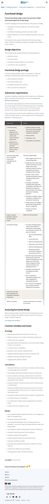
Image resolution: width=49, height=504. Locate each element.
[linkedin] (16, 497)
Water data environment (11, 480)
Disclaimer (23, 500)
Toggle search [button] (46, 2)
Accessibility (17, 500)
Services (7, 477)
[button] (2, 2)
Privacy (28, 500)
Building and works (12, 7)
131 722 (12, 494)
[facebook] (7, 497)
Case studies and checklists (12, 320)
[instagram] (19, 497)
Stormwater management (26, 7)
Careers (7, 472)
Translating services (8, 500)
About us (7, 474)
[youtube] (13, 497)
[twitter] (10, 497)
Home (3, 7)
